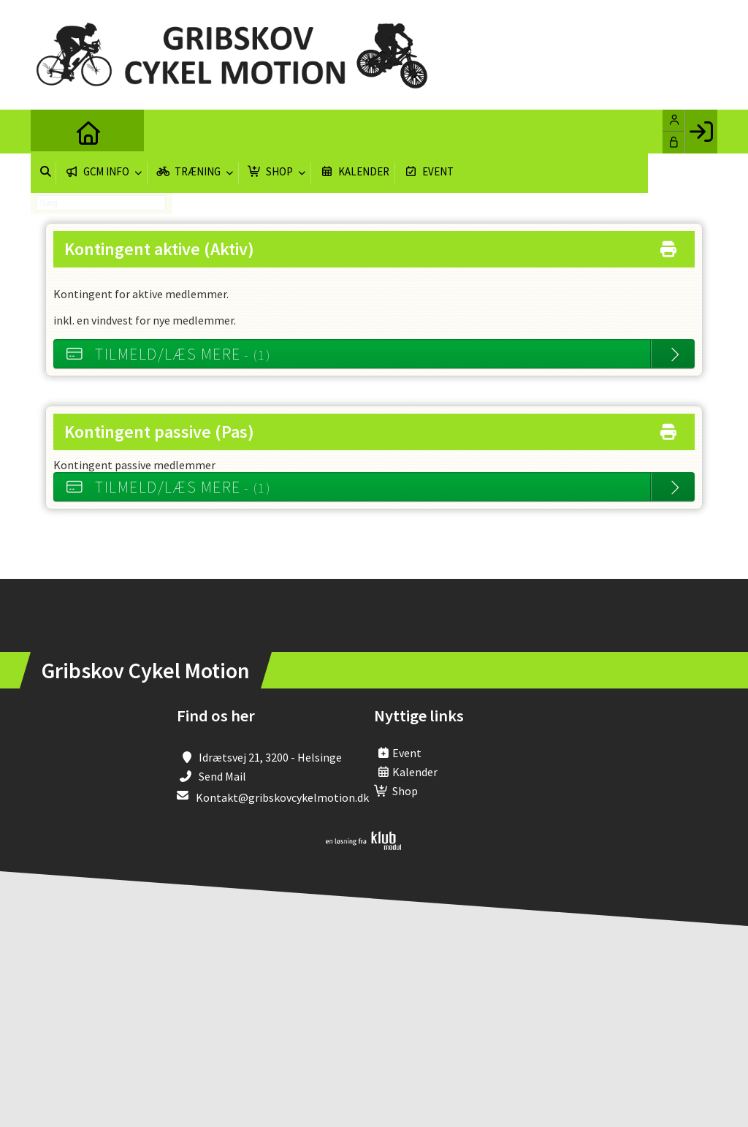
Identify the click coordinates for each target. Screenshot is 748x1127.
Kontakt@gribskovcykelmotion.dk (282, 797)
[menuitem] (53, 131)
